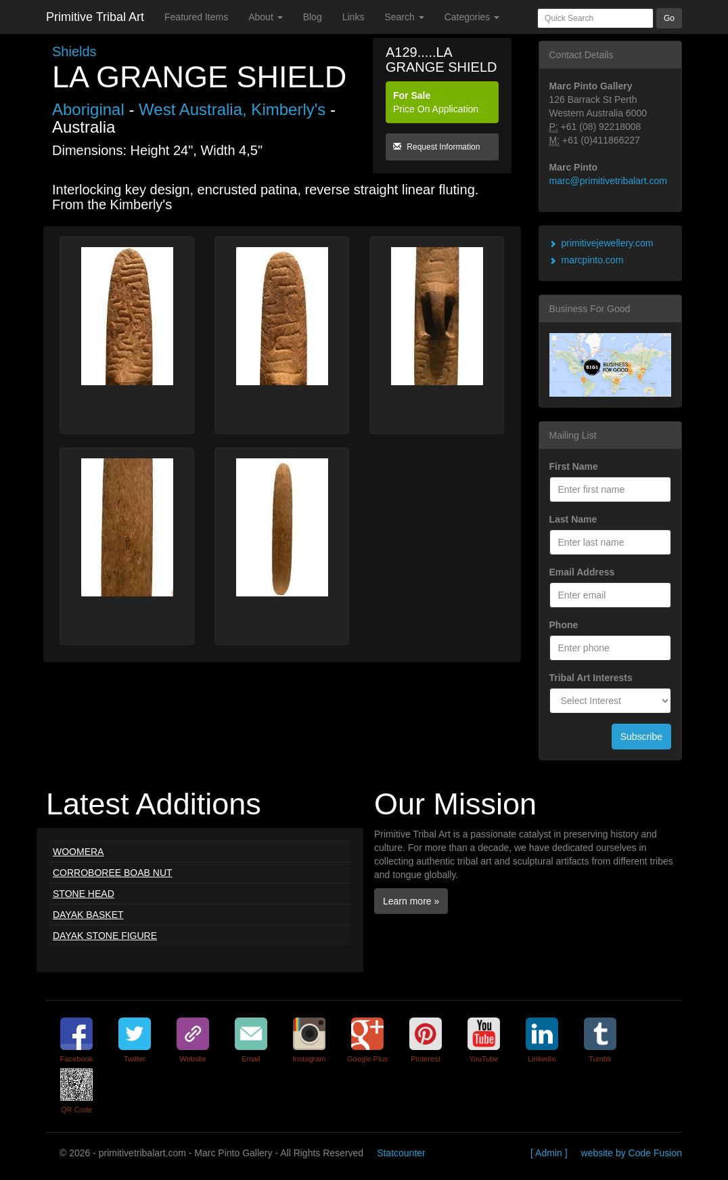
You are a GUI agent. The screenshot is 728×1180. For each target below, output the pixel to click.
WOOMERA (78, 851)
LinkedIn (542, 1059)
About (265, 17)
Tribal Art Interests (591, 677)
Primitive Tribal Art (95, 17)
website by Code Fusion (631, 1153)
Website (192, 1059)
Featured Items (196, 17)
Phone (563, 624)
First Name (573, 466)
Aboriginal (90, 109)
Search (404, 17)
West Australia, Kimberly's (232, 109)
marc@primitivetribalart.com (608, 180)
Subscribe (641, 736)
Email (251, 1059)
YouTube (483, 1059)
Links (353, 17)
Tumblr (600, 1059)
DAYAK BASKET (88, 914)
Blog (312, 17)
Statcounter (401, 1153)
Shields (74, 51)
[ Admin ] (548, 1153)
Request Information (436, 147)
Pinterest (425, 1059)
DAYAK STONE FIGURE (105, 935)
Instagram (309, 1059)
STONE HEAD (83, 893)
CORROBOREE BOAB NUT (113, 872)
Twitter (134, 1059)
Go (669, 18)
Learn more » (411, 901)
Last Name (573, 519)
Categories (472, 17)
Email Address (582, 572)
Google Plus (367, 1059)
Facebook (76, 1059)
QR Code (76, 1110)
